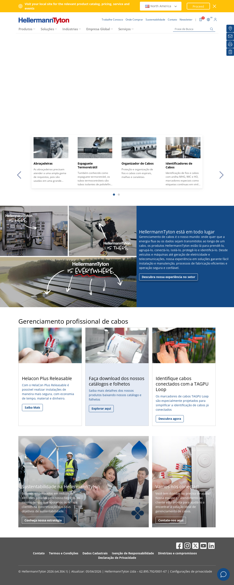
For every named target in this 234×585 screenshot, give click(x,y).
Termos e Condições (63, 553)
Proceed (198, 6)
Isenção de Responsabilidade (133, 553)
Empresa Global (98, 29)
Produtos (25, 29)
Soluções (47, 29)
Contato (39, 553)
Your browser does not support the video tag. (117, 97)
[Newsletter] (230, 36)
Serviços (124, 29)
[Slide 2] (119, 195)
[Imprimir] (230, 44)
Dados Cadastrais (95, 553)
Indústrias (70, 29)
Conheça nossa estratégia (43, 520)
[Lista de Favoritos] (230, 52)
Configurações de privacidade (191, 571)
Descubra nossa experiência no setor (168, 277)
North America (161, 6)
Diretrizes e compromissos (177, 553)
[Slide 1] (114, 195)
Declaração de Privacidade (117, 558)
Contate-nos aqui (170, 520)
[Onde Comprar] (230, 28)
